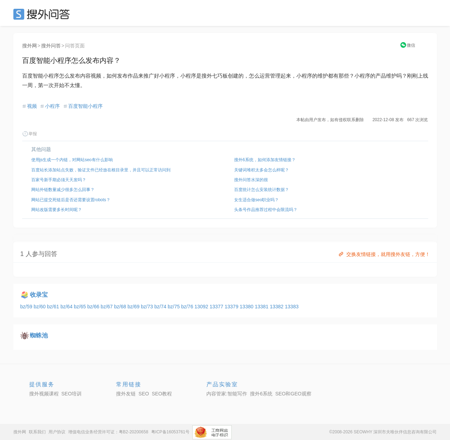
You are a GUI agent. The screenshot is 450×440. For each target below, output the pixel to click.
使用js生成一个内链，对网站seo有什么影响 (72, 159)
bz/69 (134, 306)
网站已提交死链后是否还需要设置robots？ (70, 199)
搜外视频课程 (44, 393)
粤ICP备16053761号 (170, 431)
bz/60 (40, 306)
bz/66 (94, 306)
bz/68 (120, 306)
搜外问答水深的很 (251, 179)
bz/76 (187, 306)
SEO (43, 14)
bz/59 (27, 306)
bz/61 (53, 306)
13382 (277, 306)
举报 (29, 133)
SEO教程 (162, 393)
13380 (247, 306)
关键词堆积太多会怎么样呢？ (261, 170)
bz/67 (107, 306)
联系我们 (37, 431)
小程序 (52, 106)
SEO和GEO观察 (293, 393)
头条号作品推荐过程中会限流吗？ (265, 209)
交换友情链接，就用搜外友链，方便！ (384, 254)
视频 (32, 106)
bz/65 (80, 306)
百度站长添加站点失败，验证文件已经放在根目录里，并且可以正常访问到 (101, 170)
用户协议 (57, 431)
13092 (202, 306)
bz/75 (174, 306)
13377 (217, 306)
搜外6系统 (261, 393)
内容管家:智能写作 (226, 393)
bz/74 (161, 306)
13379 (232, 306)
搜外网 (29, 45)
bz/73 (147, 306)
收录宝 (39, 294)
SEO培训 (72, 393)
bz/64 (67, 306)
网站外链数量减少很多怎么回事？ (63, 189)
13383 (291, 306)
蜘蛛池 (39, 335)
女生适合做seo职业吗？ (256, 199)
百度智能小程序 (85, 106)
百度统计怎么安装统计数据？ (261, 189)
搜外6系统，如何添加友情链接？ (265, 159)
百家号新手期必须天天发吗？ (58, 179)
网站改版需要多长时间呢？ (56, 209)
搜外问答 (51, 45)
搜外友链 (126, 393)
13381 (262, 306)
